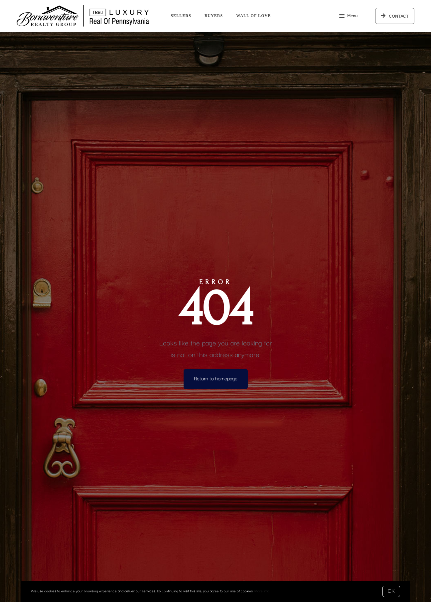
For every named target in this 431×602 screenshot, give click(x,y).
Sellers (181, 15)
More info (261, 591)
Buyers (214, 15)
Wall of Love (253, 15)
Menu (348, 16)
